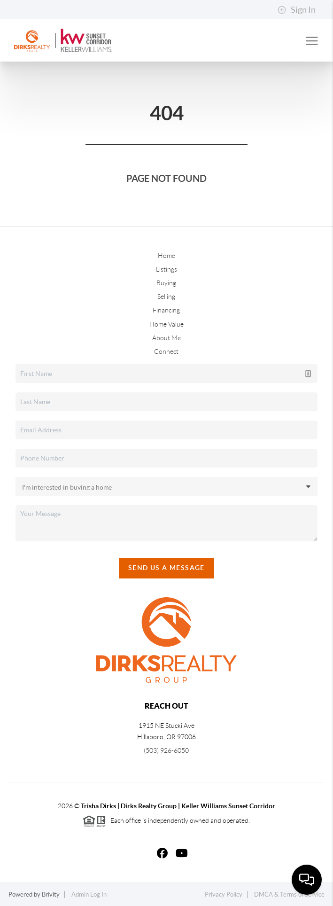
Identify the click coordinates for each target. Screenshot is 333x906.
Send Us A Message (166, 567)
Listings (166, 269)
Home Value (166, 324)
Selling (166, 296)
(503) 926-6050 (166, 750)
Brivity (51, 894)
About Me (166, 338)
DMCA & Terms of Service (289, 894)
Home (166, 255)
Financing (166, 310)
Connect (166, 351)
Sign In (297, 10)
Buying (166, 283)
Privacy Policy (223, 894)
